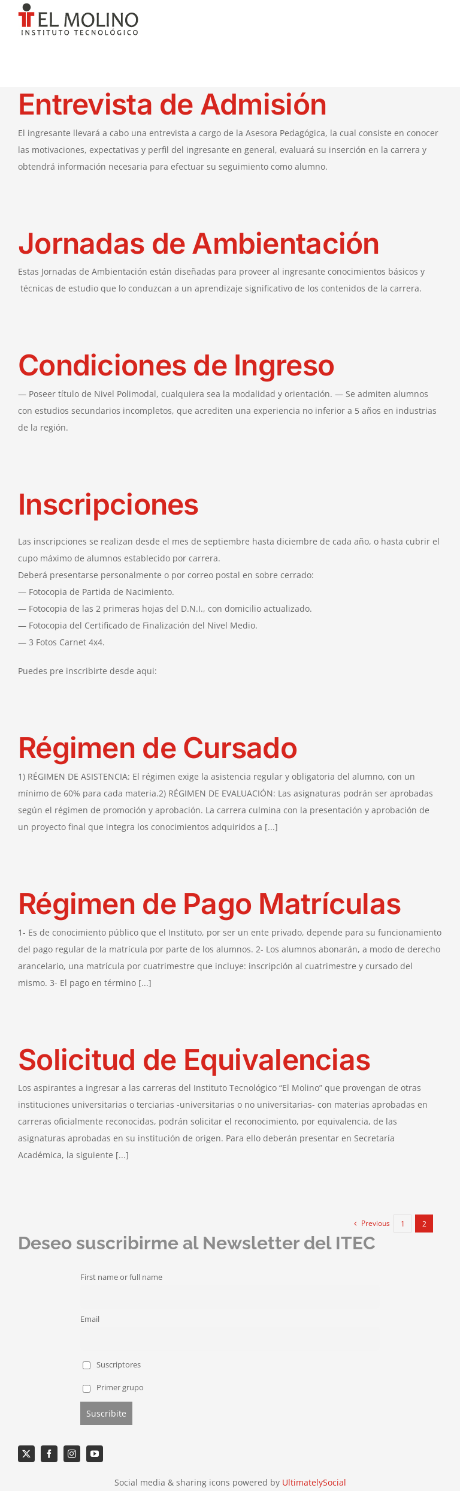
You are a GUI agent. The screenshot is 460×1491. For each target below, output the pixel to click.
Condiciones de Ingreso (176, 365)
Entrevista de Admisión (172, 104)
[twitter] (26, 1453)
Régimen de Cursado (157, 747)
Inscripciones (108, 504)
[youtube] (94, 1453)
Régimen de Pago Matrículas (209, 903)
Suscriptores (112, 1365)
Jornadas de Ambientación (199, 243)
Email (89, 1319)
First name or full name (121, 1277)
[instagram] (71, 1453)
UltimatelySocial (314, 1482)
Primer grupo (113, 1387)
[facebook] (49, 1453)
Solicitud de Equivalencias (194, 1059)
